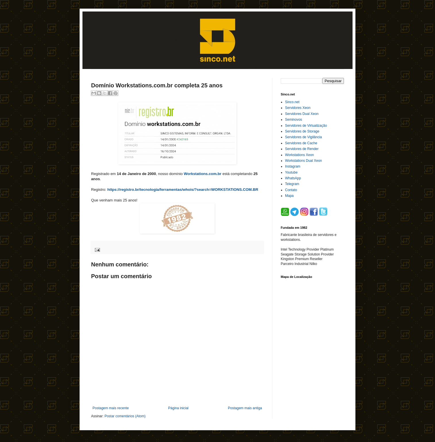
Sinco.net (292, 102)
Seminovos (293, 120)
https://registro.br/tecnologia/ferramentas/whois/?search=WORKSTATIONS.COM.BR (182, 189)
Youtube (291, 172)
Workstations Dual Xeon (303, 161)
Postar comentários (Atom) (125, 416)
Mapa (289, 196)
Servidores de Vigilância (303, 137)
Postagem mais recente (111, 408)
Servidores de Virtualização (306, 126)
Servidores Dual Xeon (302, 114)
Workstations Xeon (299, 155)
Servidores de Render (302, 149)
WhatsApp (293, 178)
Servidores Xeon (298, 108)
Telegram (292, 184)
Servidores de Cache (301, 143)
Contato (291, 190)
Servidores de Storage (302, 131)
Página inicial (178, 408)
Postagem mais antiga (245, 408)
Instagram (292, 166)
